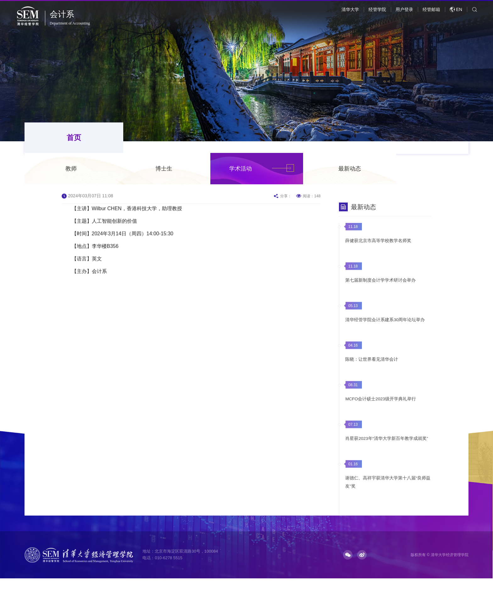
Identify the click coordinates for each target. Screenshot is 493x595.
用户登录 (404, 9)
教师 (143, 138)
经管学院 (377, 9)
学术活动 (313, 138)
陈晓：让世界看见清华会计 (370, 369)
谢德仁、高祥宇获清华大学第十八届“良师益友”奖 (386, 492)
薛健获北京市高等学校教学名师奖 (377, 250)
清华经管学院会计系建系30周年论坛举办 (384, 329)
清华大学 (350, 9)
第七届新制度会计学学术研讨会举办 (379, 290)
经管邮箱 (431, 9)
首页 (60, 138)
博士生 (236, 138)
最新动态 (422, 138)
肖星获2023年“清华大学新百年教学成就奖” (385, 448)
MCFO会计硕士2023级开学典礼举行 (379, 408)
